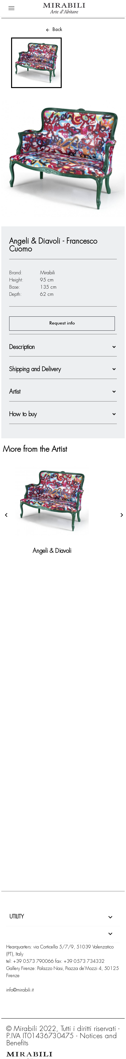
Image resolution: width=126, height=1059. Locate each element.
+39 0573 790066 (33, 961)
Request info (62, 323)
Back (53, 29)
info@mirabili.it (20, 990)
